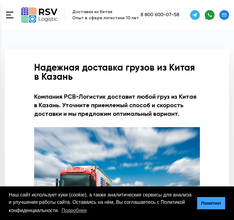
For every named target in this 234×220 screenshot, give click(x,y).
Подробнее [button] (74, 210)
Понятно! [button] (211, 203)
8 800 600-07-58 (159, 15)
